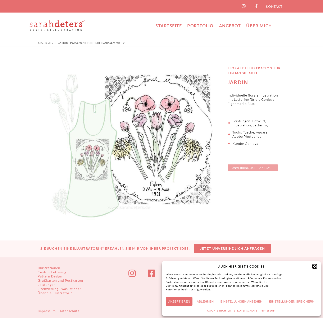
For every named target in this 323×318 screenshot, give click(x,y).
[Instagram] (244, 6)
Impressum (47, 311)
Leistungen (47, 284)
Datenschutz (69, 311)
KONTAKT (274, 6)
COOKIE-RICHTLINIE (221, 310)
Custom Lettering (52, 272)
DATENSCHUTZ (247, 310)
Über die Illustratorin (55, 293)
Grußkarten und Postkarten (60, 280)
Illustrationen (49, 268)
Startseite (45, 42)
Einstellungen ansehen (241, 301)
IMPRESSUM (267, 310)
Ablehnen (205, 301)
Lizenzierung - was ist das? (59, 289)
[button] (315, 266)
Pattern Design (50, 276)
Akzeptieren (179, 301)
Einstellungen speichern (291, 301)
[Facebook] (256, 6)
